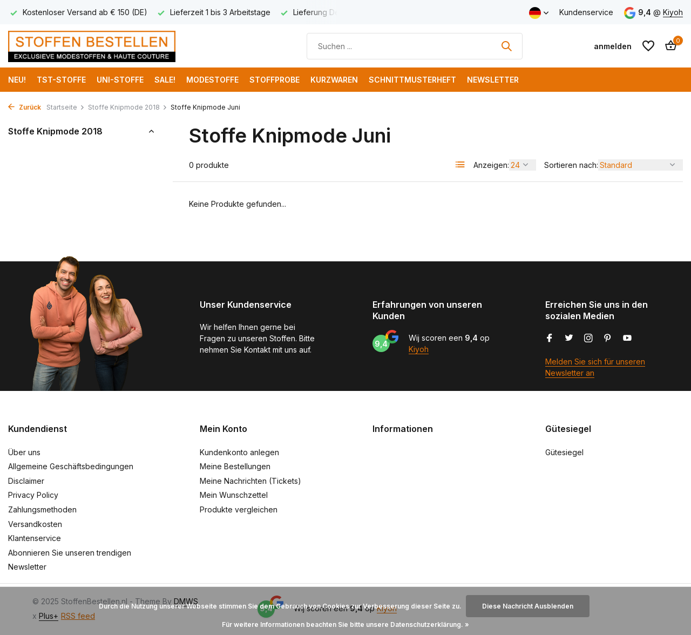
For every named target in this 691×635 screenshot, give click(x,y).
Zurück (24, 107)
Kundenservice (586, 12)
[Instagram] (588, 338)
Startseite (65, 107)
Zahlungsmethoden (42, 509)
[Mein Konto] (613, 46)
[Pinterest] (608, 338)
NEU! (17, 79)
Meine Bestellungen (235, 466)
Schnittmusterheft (412, 79)
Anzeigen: (491, 165)
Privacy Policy (33, 494)
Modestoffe (212, 79)
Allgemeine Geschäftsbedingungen (70, 466)
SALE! (164, 79)
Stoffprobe (274, 79)
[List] (460, 165)
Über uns (24, 452)
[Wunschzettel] (648, 46)
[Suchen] (415, 46)
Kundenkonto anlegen (239, 452)
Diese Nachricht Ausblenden (527, 606)
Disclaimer (26, 480)
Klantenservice (34, 538)
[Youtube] (627, 338)
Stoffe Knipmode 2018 (127, 107)
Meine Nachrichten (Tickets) (250, 480)
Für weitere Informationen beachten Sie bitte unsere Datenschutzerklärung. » (345, 624)
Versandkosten (35, 524)
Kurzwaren (334, 79)
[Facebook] (549, 338)
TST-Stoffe (61, 79)
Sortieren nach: (571, 165)
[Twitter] (569, 338)
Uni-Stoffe (120, 79)
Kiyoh (673, 12)
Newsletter (493, 79)
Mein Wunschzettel (234, 494)
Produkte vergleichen (238, 509)
